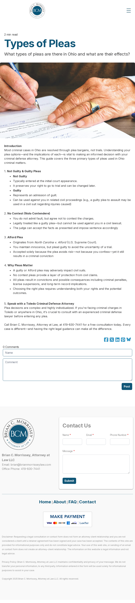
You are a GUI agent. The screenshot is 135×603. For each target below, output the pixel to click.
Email (89, 434)
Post (127, 386)
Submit (70, 481)
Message (67, 451)
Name (65, 434)
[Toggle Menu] (128, 10)
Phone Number (119, 434)
